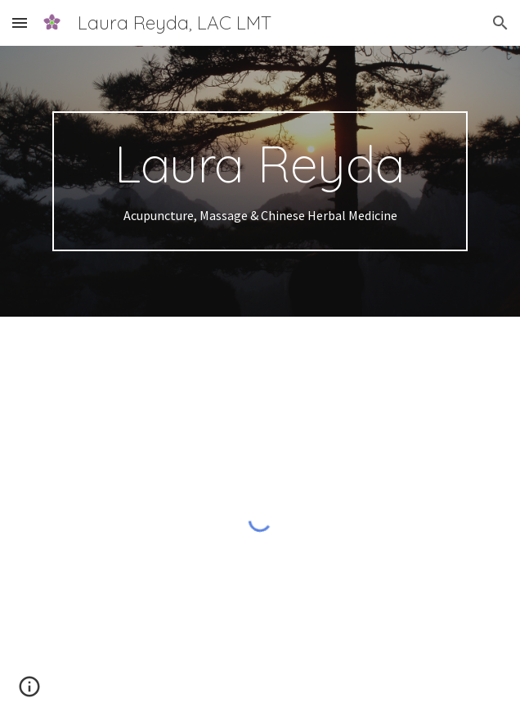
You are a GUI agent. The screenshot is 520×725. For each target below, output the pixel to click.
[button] (19, 22)
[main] (259, 181)
